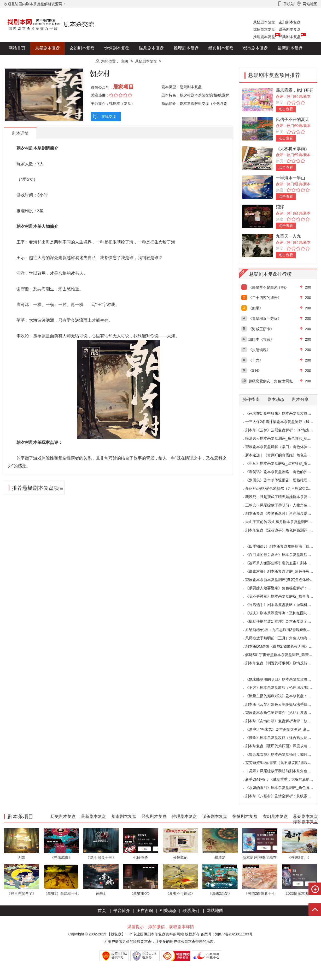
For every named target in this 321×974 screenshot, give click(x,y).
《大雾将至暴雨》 (292, 148)
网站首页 (17, 48)
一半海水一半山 (290, 178)
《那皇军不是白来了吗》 (268, 287)
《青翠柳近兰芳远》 (264, 318)
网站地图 (215, 910)
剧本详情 (20, 133)
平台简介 (121, 910)
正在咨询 (144, 910)
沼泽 (280, 207)
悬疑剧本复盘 (264, 22)
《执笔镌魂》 (259, 350)
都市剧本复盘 (255, 48)
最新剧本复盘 (290, 48)
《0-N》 (255, 371)
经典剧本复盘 (290, 37)
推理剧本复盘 (264, 37)
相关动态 (168, 910)
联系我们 (191, 910)
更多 (82, 61)
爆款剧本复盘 (55, 61)
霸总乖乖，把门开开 (294, 90)
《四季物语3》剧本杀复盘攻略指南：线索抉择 (282, 546)
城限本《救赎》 (261, 339)
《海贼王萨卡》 (261, 329)
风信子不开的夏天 (292, 119)
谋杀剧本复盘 (290, 29)
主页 (125, 61)
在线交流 (108, 116)
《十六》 (255, 360)
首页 (102, 910)
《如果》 (255, 308)
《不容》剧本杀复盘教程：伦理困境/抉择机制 (282, 687)
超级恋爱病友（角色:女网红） (272, 381)
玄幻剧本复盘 (290, 22)
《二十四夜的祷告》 (264, 298)
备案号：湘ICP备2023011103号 (227, 934)
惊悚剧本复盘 (264, 29)
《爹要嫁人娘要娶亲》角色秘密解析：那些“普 (282, 588)
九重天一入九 (288, 236)
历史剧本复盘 (21, 61)
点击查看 (285, 109)
